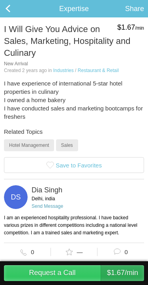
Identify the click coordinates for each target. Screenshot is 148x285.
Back (16, 8)
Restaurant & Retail (98, 70)
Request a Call (86, 273)
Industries (63, 70)
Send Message (47, 206)
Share (134, 9)
